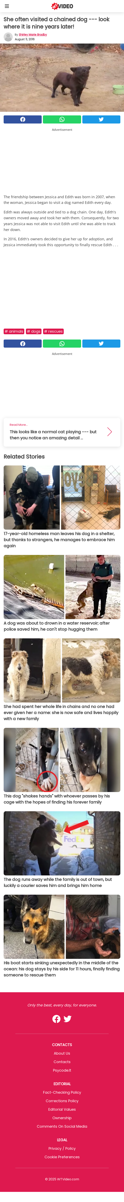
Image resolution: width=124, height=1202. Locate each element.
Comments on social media (62, 1126)
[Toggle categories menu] (7, 6)
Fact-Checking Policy (62, 1092)
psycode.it (62, 1070)
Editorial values (62, 1109)
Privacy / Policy (62, 1148)
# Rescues (53, 331)
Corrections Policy (62, 1100)
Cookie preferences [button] (62, 1156)
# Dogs (33, 331)
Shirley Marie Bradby (33, 35)
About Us (62, 1053)
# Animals (14, 331)
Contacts (62, 1061)
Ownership (62, 1117)
